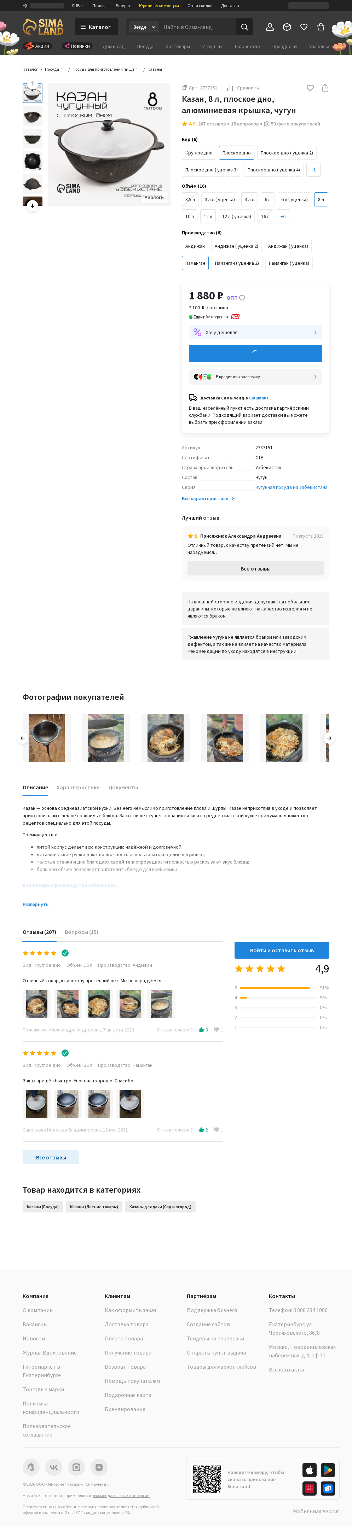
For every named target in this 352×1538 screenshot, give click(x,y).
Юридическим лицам (159, 5)
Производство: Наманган (125, 1065)
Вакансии (35, 1324)
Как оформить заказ (130, 1310)
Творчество (247, 46)
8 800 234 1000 (310, 1310)
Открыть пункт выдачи (216, 1352)
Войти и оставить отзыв (282, 950)
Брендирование (125, 1409)
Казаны (155, 69)
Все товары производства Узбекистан (69, 885)
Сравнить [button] (242, 87)
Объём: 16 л (79, 965)
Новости (34, 1338)
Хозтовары (178, 46)
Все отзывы (256, 568)
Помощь (99, 5)
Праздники (284, 46)
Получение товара (128, 1352)
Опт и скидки (200, 5)
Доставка (230, 5)
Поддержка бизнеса (212, 1310)
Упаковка (319, 46)
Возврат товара (125, 1366)
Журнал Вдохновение (50, 1352)
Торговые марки (43, 1389)
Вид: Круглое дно (42, 965)
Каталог (30, 69)
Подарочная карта (128, 1394)
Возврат (123, 5)
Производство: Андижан (125, 965)
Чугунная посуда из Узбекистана (291, 487)
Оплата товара (124, 1338)
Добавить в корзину (255, 353)
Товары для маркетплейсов (221, 1366)
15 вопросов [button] (245, 124)
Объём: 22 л (79, 1065)
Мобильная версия (316, 1511)
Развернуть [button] (35, 904)
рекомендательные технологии (121, 1495)
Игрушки (212, 46)
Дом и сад (114, 46)
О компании (38, 1310)
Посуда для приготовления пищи (103, 69)
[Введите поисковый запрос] (197, 26)
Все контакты (286, 1369)
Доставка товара (127, 1324)
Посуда (145, 46)
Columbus (259, 397)
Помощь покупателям (132, 1380)
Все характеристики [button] (209, 498)
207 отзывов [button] (212, 124)
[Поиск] (244, 26)
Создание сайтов (208, 1324)
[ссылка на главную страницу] (43, 27)
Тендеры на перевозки (215, 1338)
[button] (313, 170)
